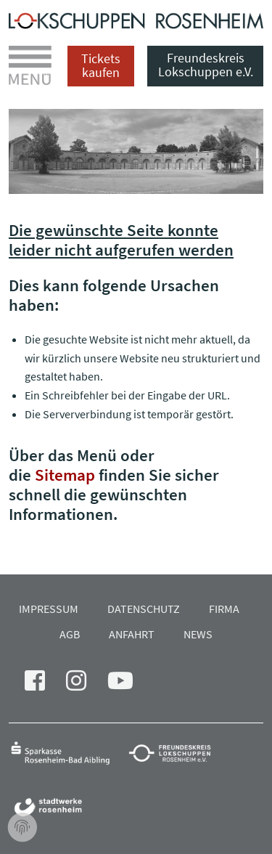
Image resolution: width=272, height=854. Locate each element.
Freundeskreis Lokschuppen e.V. (205, 65)
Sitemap (65, 474)
